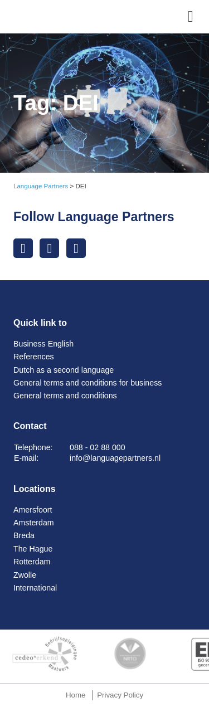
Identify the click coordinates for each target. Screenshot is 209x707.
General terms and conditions (65, 395)
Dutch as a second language (63, 369)
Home (76, 695)
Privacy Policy (120, 695)
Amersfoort (32, 509)
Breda (24, 535)
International (35, 587)
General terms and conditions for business (87, 382)
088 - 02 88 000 (97, 447)
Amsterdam (33, 522)
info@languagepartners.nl (115, 458)
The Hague (32, 548)
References (33, 356)
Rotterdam (31, 561)
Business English (43, 343)
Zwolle (24, 575)
